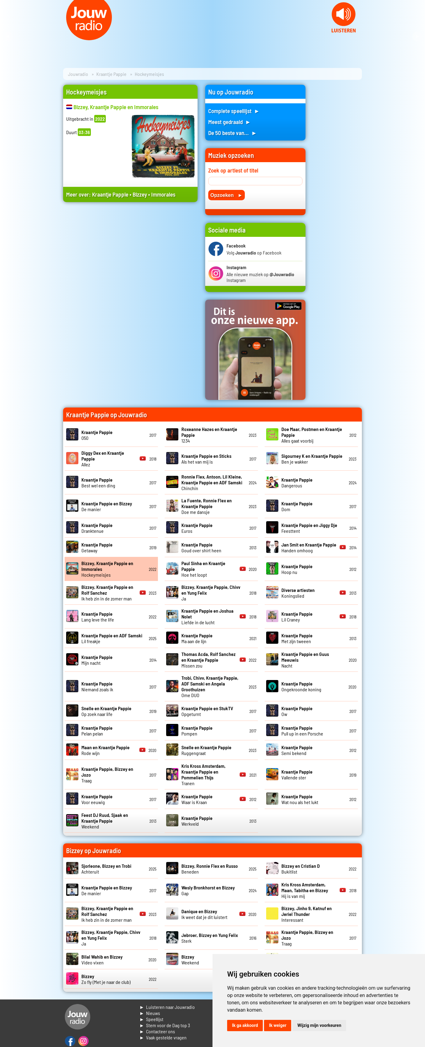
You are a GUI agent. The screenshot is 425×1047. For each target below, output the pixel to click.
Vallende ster (296, 774)
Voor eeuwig (96, 799)
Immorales (163, 194)
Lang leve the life (97, 616)
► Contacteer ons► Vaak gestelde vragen (163, 1034)
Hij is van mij (304, 890)
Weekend (104, 820)
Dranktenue (96, 528)
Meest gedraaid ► (229, 121)
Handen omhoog (308, 547)
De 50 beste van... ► (232, 132)
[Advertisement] (130, 265)
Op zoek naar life (106, 711)
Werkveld (196, 821)
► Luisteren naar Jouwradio (167, 1007)
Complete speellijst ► (234, 110)
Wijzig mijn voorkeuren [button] (319, 1025)
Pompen (196, 730)
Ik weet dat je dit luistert (204, 914)
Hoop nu (296, 569)
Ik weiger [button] (277, 1025)
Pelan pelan (96, 730)
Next (417, 36)
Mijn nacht (96, 660)
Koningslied (298, 593)
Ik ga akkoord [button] (245, 1025)
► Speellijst (151, 1019)
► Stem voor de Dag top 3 (164, 1025)
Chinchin (211, 482)
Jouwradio (78, 74)
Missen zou (208, 659)
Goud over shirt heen (201, 547)
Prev (8, 36)
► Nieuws (149, 1013)
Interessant (306, 914)
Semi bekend (296, 750)
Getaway (96, 547)
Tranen (203, 774)
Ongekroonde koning (301, 686)
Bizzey (140, 194)
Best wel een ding (98, 482)
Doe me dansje (206, 506)
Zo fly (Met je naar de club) (105, 979)
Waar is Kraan (196, 799)
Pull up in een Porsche (302, 730)
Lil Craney (296, 616)
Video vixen (102, 959)
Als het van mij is (206, 459)
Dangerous (296, 482)
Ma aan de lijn (196, 638)
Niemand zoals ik (97, 686)
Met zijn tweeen (296, 638)
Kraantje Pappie (111, 74)
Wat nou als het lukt (299, 799)
